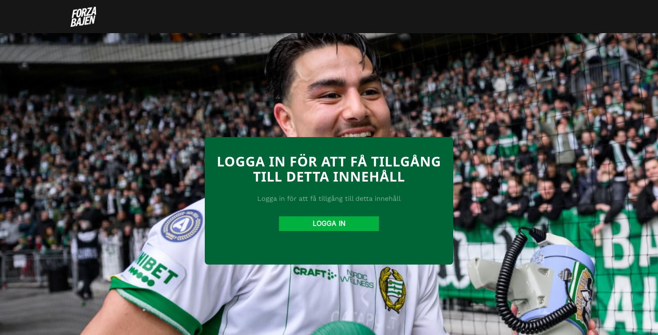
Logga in (329, 223)
